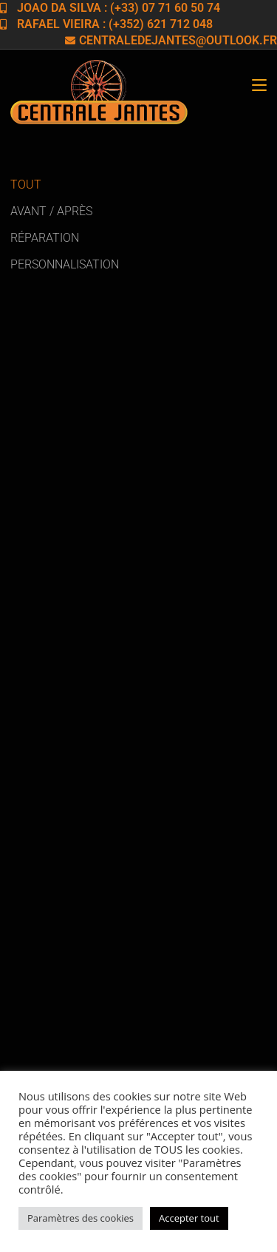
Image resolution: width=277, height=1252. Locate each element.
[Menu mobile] (259, 85)
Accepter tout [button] (189, 1218)
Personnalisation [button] (64, 264)
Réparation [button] (44, 238)
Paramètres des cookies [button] (80, 1218)
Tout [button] (25, 184)
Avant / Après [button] (51, 211)
